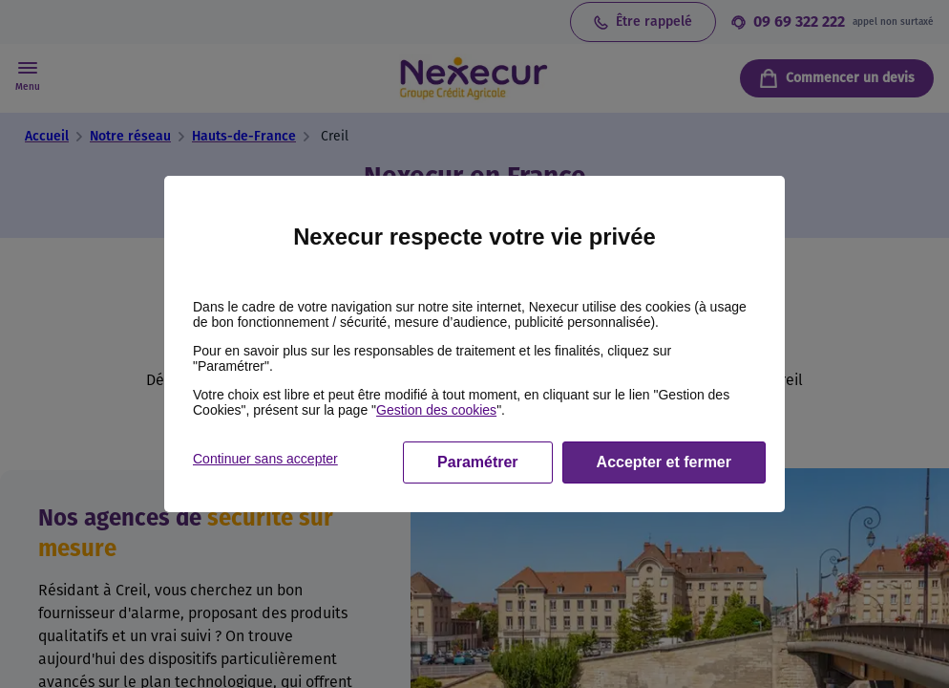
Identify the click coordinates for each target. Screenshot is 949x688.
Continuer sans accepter (265, 458)
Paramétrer (477, 462)
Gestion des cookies (436, 410)
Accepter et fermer (664, 462)
